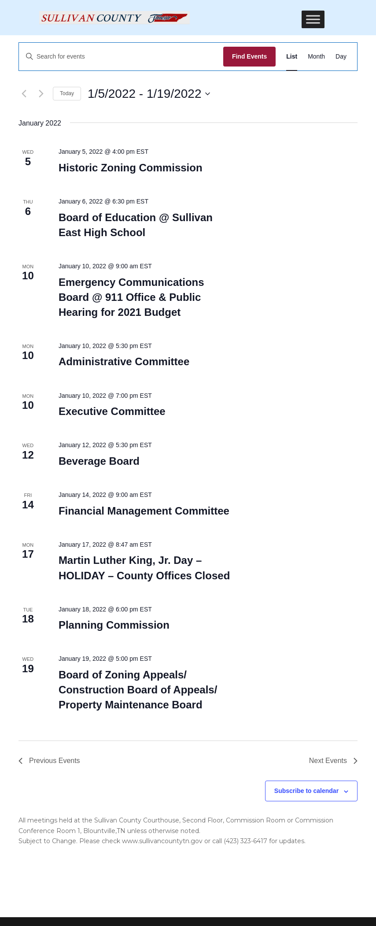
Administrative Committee (124, 361)
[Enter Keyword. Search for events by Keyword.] (121, 56)
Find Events (249, 56)
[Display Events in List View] (291, 56)
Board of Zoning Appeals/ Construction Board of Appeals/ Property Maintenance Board (138, 690)
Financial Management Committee (144, 511)
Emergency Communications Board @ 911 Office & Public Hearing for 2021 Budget (131, 297)
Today (67, 93)
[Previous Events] (23, 94)
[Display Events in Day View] (341, 56)
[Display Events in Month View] (316, 56)
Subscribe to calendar (306, 790)
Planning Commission (114, 625)
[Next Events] (41, 94)
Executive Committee (112, 411)
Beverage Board (99, 461)
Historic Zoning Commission (131, 168)
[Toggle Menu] (313, 19)
